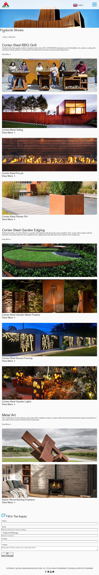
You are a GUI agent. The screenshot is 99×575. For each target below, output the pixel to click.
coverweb (88, 568)
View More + (6, 54)
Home (5, 37)
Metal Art (9, 415)
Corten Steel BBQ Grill (19, 45)
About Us (12, 37)
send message (7, 554)
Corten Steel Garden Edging (23, 230)
